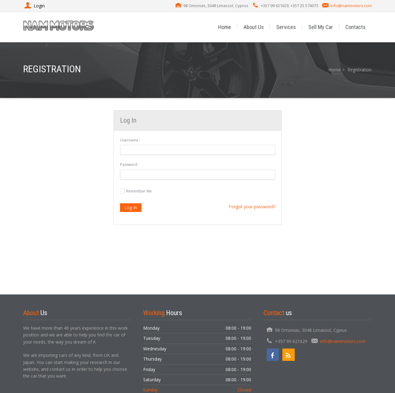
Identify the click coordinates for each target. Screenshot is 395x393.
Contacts (355, 27)
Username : (130, 140)
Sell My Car (320, 27)
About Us (253, 27)
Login (34, 6)
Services (286, 27)
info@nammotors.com (351, 5)
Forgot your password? (252, 206)
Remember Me (139, 191)
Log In (130, 207)
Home (224, 27)
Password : (129, 164)
